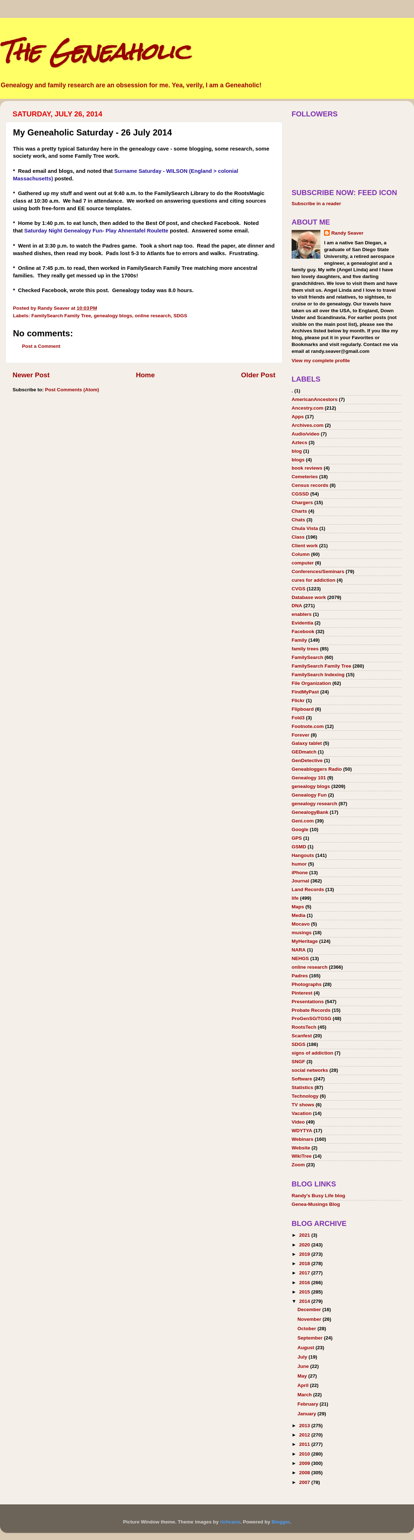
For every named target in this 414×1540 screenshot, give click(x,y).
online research (153, 315)
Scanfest (302, 1035)
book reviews (307, 468)
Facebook (303, 631)
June (303, 1366)
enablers (302, 614)
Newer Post (31, 375)
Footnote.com (308, 726)
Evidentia (302, 623)
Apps (298, 416)
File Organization (311, 683)
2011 (305, 1444)
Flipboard (303, 709)
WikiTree (301, 1156)
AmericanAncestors (315, 399)
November (310, 1319)
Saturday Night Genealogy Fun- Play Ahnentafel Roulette (96, 231)
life (295, 898)
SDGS (180, 315)
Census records (310, 485)
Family (299, 640)
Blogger (280, 1522)
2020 (305, 1245)
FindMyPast (305, 692)
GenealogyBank (310, 812)
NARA (299, 950)
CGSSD (300, 494)
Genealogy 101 (309, 777)
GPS (297, 838)
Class (298, 537)
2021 (305, 1235)
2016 (305, 1282)
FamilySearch (307, 657)
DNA (297, 605)
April (303, 1385)
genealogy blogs (113, 315)
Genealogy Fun (309, 795)
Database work (309, 597)
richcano (230, 1522)
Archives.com (308, 425)
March (305, 1394)
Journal (300, 881)
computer (303, 563)
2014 (305, 1301)
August (306, 1347)
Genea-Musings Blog (316, 1204)
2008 (305, 1472)
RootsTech (304, 1027)
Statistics (302, 1087)
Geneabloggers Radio (317, 769)
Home (145, 375)
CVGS (298, 588)
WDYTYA (302, 1130)
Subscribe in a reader (316, 203)
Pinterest (302, 993)
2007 (305, 1482)
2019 (305, 1254)
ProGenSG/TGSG (311, 1018)
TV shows (303, 1104)
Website (301, 1148)
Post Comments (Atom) (72, 389)
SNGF (298, 1061)
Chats (298, 519)
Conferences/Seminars (318, 571)
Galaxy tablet (307, 743)
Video (298, 1122)
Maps (298, 906)
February (308, 1404)
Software (302, 1079)
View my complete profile (321, 360)
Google (300, 829)
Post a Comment (41, 346)
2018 (305, 1263)
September (310, 1338)
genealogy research (314, 803)
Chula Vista (305, 528)
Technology (305, 1096)
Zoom (298, 1164)
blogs (298, 459)
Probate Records (311, 1010)
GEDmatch (304, 752)
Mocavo (301, 924)
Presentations (308, 1001)
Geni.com (303, 821)
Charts (299, 511)
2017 (305, 1273)
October (307, 1328)
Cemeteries (305, 476)
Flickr (298, 700)
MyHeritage (305, 941)
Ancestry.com (307, 408)
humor (299, 864)
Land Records (308, 889)
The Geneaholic (94, 51)
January (307, 1413)
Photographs (306, 984)
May (302, 1376)
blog (297, 451)
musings (302, 932)
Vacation (302, 1113)
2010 (305, 1454)
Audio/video (305, 434)
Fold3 (298, 717)
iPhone (300, 872)
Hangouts (303, 855)
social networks (310, 1070)
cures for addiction (314, 580)
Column (301, 554)
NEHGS (300, 958)
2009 (305, 1463)
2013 (305, 1425)
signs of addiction (312, 1053)
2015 (305, 1292)
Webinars (303, 1139)
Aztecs (299, 442)
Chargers (302, 502)
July (303, 1357)
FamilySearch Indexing (318, 674)
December (309, 1309)
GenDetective (307, 760)
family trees (305, 648)
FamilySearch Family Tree (61, 315)
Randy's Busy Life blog (318, 1195)
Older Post (258, 375)
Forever (301, 735)
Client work (305, 545)
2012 (305, 1435)
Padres (300, 975)
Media (298, 915)
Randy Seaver (347, 233)
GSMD (299, 846)
